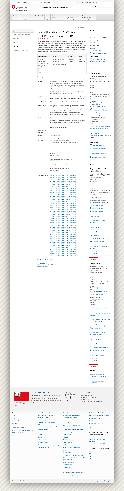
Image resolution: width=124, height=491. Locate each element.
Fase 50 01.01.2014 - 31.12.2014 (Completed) (63, 244)
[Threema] (43, 266)
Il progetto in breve (44, 77)
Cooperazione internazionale (88, 17)
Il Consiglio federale (20, 2)
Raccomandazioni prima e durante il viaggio (47, 423)
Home (13, 23)
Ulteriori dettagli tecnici (46, 259)
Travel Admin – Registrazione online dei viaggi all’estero (74, 458)
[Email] (46, 266)
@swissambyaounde (99, 350)
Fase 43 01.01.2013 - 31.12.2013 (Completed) (63, 255)
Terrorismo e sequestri (43, 432)
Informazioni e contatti (95, 418)
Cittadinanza (66, 467)
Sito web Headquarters (98, 113)
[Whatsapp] (45, 266)
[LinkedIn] (42, 266)
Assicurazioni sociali (68, 439)
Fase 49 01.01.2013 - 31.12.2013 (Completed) (63, 246)
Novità (14, 415)
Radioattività (41, 437)
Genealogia (66, 450)
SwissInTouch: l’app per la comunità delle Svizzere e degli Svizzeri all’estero (74, 476)
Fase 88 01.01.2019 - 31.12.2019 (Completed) (63, 183)
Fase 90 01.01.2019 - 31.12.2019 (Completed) (63, 179)
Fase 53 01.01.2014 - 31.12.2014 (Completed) (63, 238)
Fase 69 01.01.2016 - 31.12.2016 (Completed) (63, 207)
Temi (90, 453)
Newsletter (15, 423)
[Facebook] (38, 266)
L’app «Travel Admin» (43, 447)
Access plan (94, 45)
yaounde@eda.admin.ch (99, 288)
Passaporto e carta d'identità (70, 420)
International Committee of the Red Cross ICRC (98, 376)
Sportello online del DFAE (40, 392)
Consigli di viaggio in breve (44, 420)
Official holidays (96, 133)
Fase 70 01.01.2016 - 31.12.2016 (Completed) (63, 205)
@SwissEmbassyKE (98, 145)
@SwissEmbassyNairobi (100, 148)
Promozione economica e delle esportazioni (97, 440)
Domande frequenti (42, 429)
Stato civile (66, 470)
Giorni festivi (15, 418)
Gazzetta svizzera (67, 464)
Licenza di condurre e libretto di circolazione (71, 425)
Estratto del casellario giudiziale (71, 447)
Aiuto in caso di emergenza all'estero (73, 429)
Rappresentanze (25, 17)
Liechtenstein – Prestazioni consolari (73, 455)
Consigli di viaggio (37, 17)
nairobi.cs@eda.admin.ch (99, 106)
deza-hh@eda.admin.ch (99, 53)
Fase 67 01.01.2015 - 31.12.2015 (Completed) (63, 211)
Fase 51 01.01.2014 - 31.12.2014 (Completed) (63, 242)
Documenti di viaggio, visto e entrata (47, 426)
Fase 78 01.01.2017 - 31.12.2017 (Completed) (63, 190)
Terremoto (40, 434)
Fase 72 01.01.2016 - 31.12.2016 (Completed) (63, 201)
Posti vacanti (15, 421)
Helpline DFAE (86, 392)
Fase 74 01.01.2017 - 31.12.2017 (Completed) (63, 198)
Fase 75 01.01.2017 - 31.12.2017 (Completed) (63, 196)
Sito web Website (97, 208)
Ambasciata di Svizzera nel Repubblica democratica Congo (22, 431)
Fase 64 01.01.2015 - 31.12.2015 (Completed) (63, 216)
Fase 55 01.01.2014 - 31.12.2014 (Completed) (63, 234)
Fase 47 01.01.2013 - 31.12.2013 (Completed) (63, 247)
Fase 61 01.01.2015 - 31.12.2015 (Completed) (63, 222)
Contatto (92, 30)
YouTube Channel (98, 241)
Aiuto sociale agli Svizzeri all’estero (72, 432)
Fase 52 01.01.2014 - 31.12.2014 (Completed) (63, 240)
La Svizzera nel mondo (45, 2)
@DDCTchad (96, 235)
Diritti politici (66, 422)
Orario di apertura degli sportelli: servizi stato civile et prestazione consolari (98, 326)
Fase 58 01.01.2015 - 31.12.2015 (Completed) (63, 229)
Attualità (15, 17)
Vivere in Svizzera (93, 421)
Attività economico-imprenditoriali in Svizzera (99, 426)
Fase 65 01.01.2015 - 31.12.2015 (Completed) (63, 215)
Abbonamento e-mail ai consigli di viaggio (49, 445)
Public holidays (96, 227)
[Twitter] (40, 266)
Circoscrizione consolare (98, 153)
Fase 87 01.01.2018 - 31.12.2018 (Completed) (63, 185)
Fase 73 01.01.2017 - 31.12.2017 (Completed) (63, 200)
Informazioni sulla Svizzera (96, 423)
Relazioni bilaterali (94, 437)
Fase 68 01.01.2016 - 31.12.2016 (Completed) (63, 209)
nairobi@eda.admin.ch (99, 103)
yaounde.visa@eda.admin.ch (100, 291)
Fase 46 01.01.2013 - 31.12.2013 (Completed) (63, 249)
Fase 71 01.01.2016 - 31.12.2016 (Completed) (63, 203)
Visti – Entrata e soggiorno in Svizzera (99, 415)
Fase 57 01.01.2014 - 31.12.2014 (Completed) (63, 231)
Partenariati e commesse (95, 459)
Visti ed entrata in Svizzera (58, 17)
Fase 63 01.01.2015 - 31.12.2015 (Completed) (63, 218)
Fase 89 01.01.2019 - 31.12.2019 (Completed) (63, 181)
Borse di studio (67, 452)
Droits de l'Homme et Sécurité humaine (99, 444)
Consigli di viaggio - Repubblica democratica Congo (46, 416)
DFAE (32, 2)
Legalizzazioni (67, 434)
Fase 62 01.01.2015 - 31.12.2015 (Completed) (63, 220)
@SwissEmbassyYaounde (100, 347)
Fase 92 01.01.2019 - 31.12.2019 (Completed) (63, 175)
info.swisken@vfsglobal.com (100, 110)
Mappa (93, 90)
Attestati (65, 437)
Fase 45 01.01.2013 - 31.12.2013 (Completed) (63, 251)
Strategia (91, 451)
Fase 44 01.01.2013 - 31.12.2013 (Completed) (63, 253)
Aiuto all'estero (41, 439)
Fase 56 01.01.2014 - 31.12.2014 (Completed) (63, 232)
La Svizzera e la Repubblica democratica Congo (73, 17)
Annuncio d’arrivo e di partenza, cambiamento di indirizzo (71, 416)
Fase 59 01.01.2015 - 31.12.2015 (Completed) (63, 227)
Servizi (47, 17)
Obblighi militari (67, 445)
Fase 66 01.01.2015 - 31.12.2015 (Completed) (63, 213)
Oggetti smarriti (67, 442)
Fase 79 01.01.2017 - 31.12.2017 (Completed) (63, 188)
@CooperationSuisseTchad (101, 238)
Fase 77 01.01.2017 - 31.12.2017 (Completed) (63, 192)
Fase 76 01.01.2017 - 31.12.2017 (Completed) (63, 194)
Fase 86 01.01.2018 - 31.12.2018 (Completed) (63, 186)
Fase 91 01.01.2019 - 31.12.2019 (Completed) (63, 177)
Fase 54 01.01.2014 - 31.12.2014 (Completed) (63, 236)
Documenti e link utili (43, 442)
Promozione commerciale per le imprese (74, 472)
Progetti (91, 456)
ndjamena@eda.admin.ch (100, 202)
